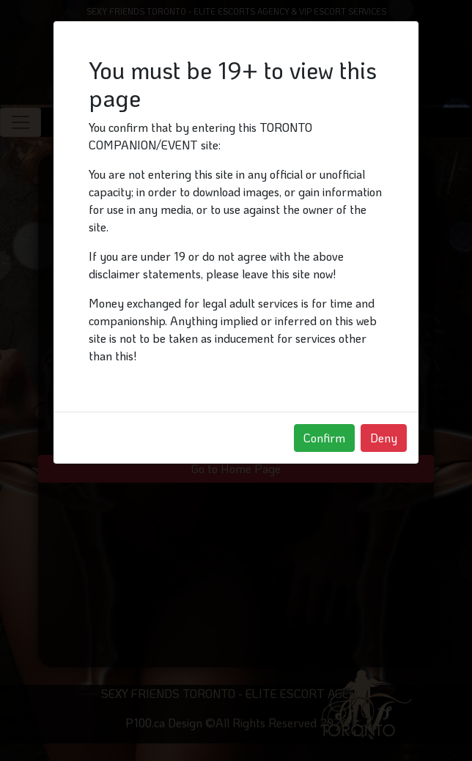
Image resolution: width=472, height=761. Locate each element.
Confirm (324, 437)
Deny (383, 437)
